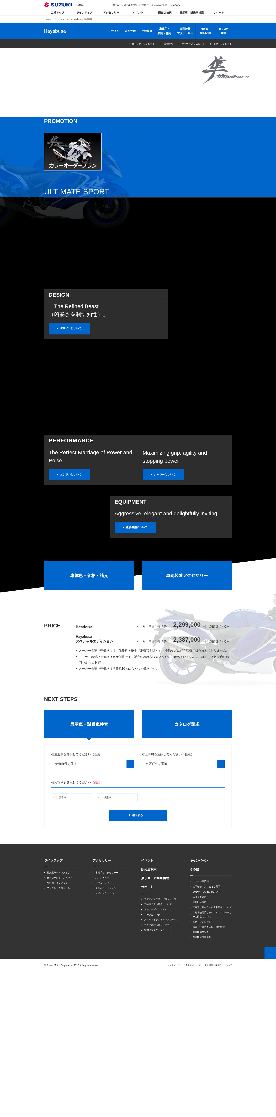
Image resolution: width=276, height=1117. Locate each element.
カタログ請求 (223, 31)
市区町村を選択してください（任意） (168, 898)
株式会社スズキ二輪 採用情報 (209, 1071)
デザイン (113, 31)
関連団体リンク (201, 1077)
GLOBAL (176, 4)
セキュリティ (102, 1027)
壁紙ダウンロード (223, 44)
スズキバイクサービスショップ (160, 1043)
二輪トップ (57, 13)
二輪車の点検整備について (158, 1048)
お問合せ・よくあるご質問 (154, 4)
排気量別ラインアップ (58, 1017)
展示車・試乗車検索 (192, 13)
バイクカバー (102, 1022)
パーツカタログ (152, 1059)
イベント (138, 13)
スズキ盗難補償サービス (156, 1069)
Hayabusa (77, 19)
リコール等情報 (130, 4)
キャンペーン (199, 1005)
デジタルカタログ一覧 (58, 1032)
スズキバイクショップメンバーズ (161, 1064)
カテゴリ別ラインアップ (59, 1022)
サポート (218, 13)
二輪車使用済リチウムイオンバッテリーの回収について (212, 1059)
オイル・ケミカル (104, 1037)
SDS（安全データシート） (157, 1074)
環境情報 (166, 44)
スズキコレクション (105, 1032)
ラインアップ (84, 13)
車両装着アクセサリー (185, 31)
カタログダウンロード (135, 44)
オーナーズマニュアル (193, 44)
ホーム (116, 4)
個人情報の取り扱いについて (218, 1109)
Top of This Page (270, 1097)
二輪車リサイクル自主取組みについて (212, 1052)
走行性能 (130, 31)
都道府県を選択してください (77, 898)
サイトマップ (174, 1109)
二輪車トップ (50, 19)
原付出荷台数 (199, 1046)
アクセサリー (111, 13)
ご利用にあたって (192, 1109)
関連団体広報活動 (202, 1082)
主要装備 (146, 31)
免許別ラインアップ (57, 1027)
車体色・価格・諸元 (164, 31)
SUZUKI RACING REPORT (206, 1036)
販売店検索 (165, 13)
